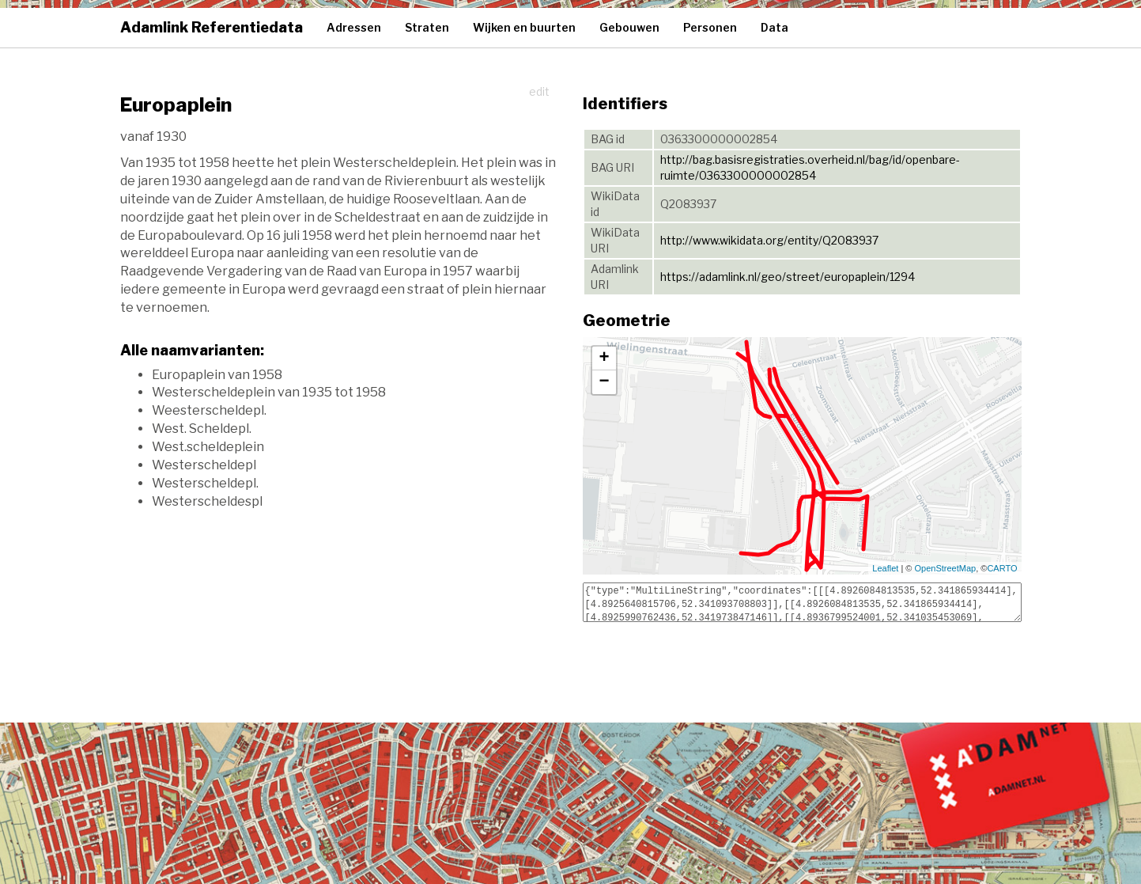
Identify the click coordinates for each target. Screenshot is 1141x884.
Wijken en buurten (524, 27)
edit (539, 91)
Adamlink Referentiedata (211, 27)
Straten (427, 27)
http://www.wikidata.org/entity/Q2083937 (769, 240)
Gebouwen (629, 27)
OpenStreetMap (946, 568)
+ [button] (604, 358)
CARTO (1002, 568)
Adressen (354, 27)
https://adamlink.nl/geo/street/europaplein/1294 (787, 276)
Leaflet (885, 568)
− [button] (604, 382)
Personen (710, 27)
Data (774, 27)
